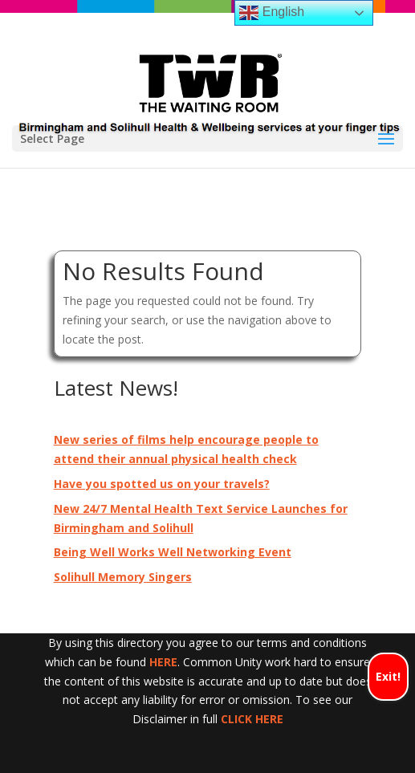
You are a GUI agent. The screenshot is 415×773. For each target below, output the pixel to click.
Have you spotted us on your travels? (162, 483)
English (271, 12)
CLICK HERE (252, 718)
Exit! (388, 676)
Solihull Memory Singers (123, 576)
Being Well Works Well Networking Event (172, 551)
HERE (163, 661)
